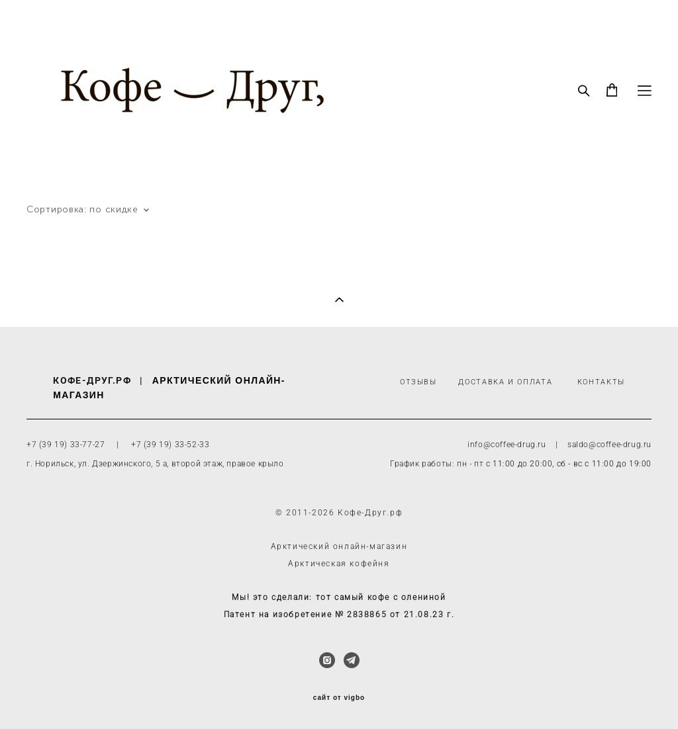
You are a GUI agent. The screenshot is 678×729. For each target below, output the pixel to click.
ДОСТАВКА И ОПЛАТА (505, 382)
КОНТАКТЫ (601, 382)
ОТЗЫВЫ (418, 382)
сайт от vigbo (339, 698)
